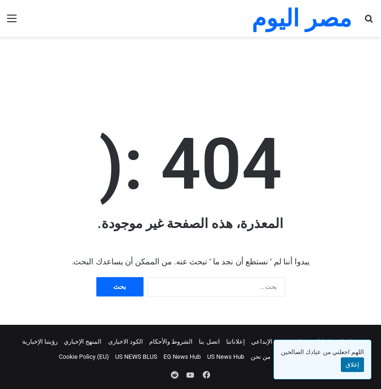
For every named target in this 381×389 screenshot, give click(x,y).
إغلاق (352, 364)
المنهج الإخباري (83, 341)
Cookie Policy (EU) (84, 356)
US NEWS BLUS (136, 356)
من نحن (261, 356)
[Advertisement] (191, 67)
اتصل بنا (209, 341)
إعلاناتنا (235, 341)
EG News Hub (182, 356)
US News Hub (226, 356)
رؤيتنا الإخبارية (40, 341)
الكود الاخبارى (125, 341)
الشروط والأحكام (171, 341)
